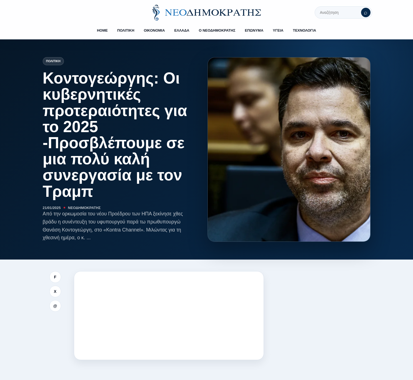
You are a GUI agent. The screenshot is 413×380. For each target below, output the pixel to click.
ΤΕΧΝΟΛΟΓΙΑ (304, 30)
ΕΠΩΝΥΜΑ (254, 30)
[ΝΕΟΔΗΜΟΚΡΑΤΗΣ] (206, 12)
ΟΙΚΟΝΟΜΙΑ (154, 30)
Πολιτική (53, 61)
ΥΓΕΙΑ (278, 30)
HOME (102, 30)
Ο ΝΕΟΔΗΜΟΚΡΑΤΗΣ (217, 30)
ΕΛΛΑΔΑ (181, 30)
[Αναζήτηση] (366, 12)
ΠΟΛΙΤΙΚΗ (125, 30)
